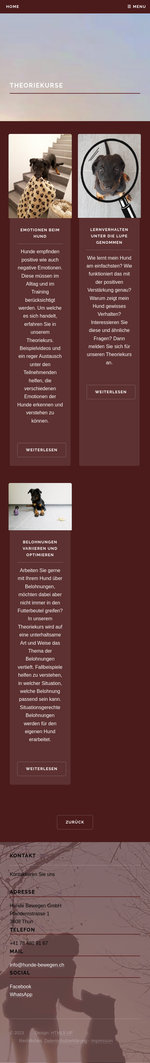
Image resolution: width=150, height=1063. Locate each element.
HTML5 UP (62, 1032)
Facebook (20, 986)
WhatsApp (21, 994)
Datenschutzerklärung (65, 1040)
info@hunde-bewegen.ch (37, 965)
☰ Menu (136, 6)
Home (12, 6)
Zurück (75, 822)
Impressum (102, 1040)
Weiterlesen (42, 450)
